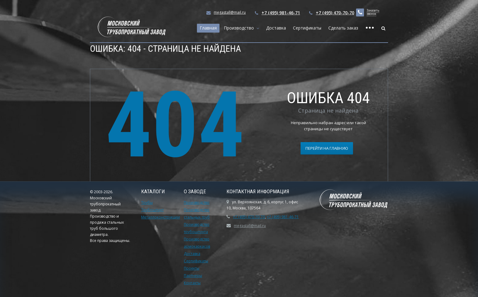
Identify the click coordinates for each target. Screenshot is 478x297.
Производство (240, 28)
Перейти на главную (326, 148)
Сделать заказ (343, 28)
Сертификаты (307, 28)
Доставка (276, 28)
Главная (208, 28)
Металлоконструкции (160, 217)
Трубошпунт (152, 209)
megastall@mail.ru (230, 12)
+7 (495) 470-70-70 (335, 13)
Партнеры (193, 275)
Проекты (191, 268)
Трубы (147, 202)
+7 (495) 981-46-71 (281, 13)
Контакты (192, 282)
